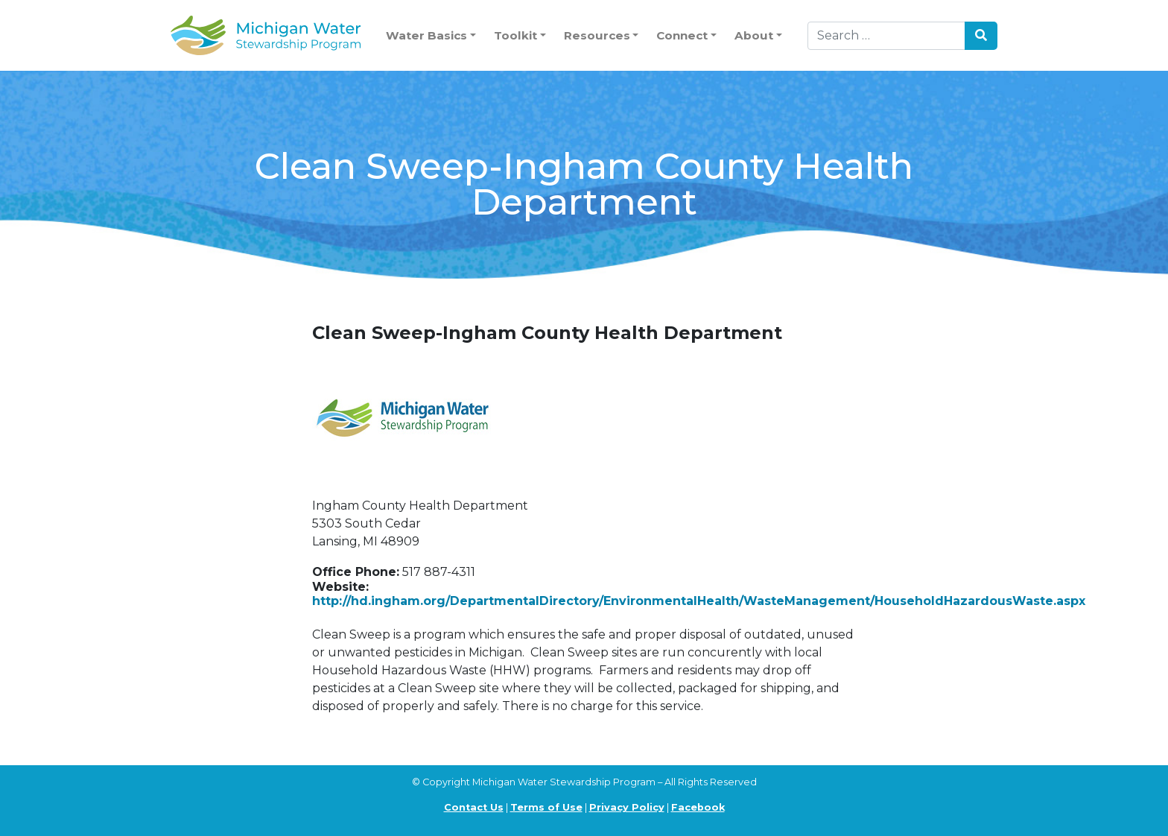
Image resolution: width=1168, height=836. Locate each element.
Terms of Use (546, 807)
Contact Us (474, 807)
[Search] (886, 36)
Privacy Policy (626, 807)
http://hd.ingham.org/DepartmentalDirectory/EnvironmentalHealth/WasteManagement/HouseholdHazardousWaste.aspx (698, 601)
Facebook (698, 807)
